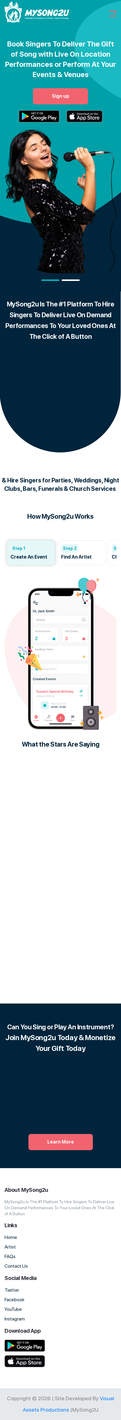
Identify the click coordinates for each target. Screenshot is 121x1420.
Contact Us (16, 1266)
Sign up (60, 96)
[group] (31, 552)
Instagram (14, 1319)
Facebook (14, 1299)
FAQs (10, 1256)
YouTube (13, 1309)
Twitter (11, 1290)
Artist (10, 1247)
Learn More (60, 1142)
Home (10, 1237)
